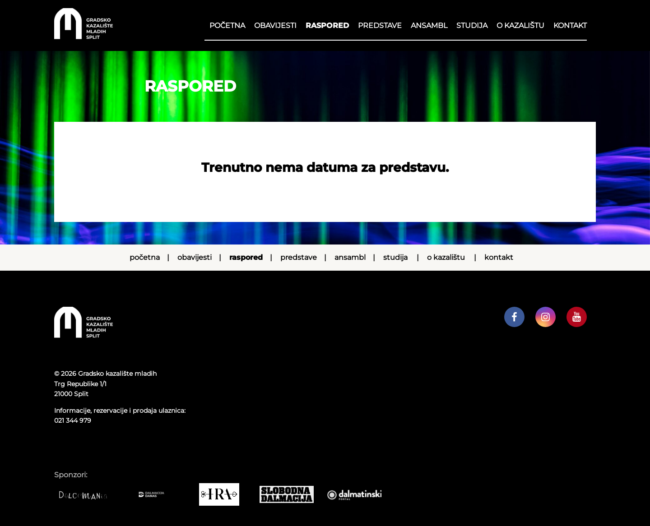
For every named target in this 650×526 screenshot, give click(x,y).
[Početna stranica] (83, 36)
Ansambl (429, 25)
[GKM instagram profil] (545, 317)
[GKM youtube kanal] (576, 317)
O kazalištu (520, 25)
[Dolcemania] (88, 494)
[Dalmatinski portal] (358, 494)
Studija (472, 25)
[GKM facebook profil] (514, 317)
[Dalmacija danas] (155, 494)
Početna (227, 25)
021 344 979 (72, 420)
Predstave (380, 25)
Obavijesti (275, 25)
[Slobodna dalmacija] (291, 494)
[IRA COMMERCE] (223, 494)
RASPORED (327, 25)
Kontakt (570, 25)
